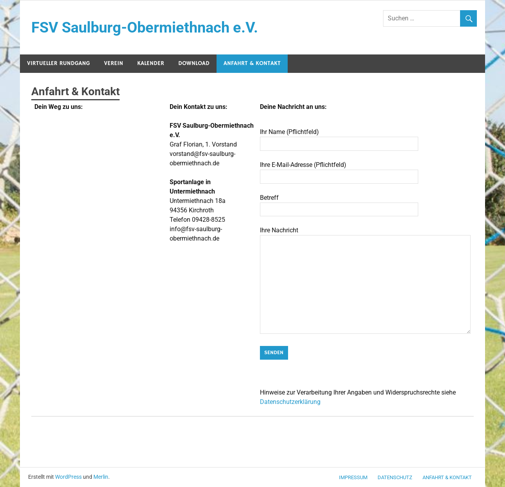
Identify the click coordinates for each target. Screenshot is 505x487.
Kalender (150, 63)
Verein (113, 63)
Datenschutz (395, 477)
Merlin (100, 477)
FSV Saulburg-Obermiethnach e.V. (144, 27)
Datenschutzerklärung (290, 402)
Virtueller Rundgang (58, 63)
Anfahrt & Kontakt (252, 63)
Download (194, 63)
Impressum (353, 477)
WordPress (68, 477)
